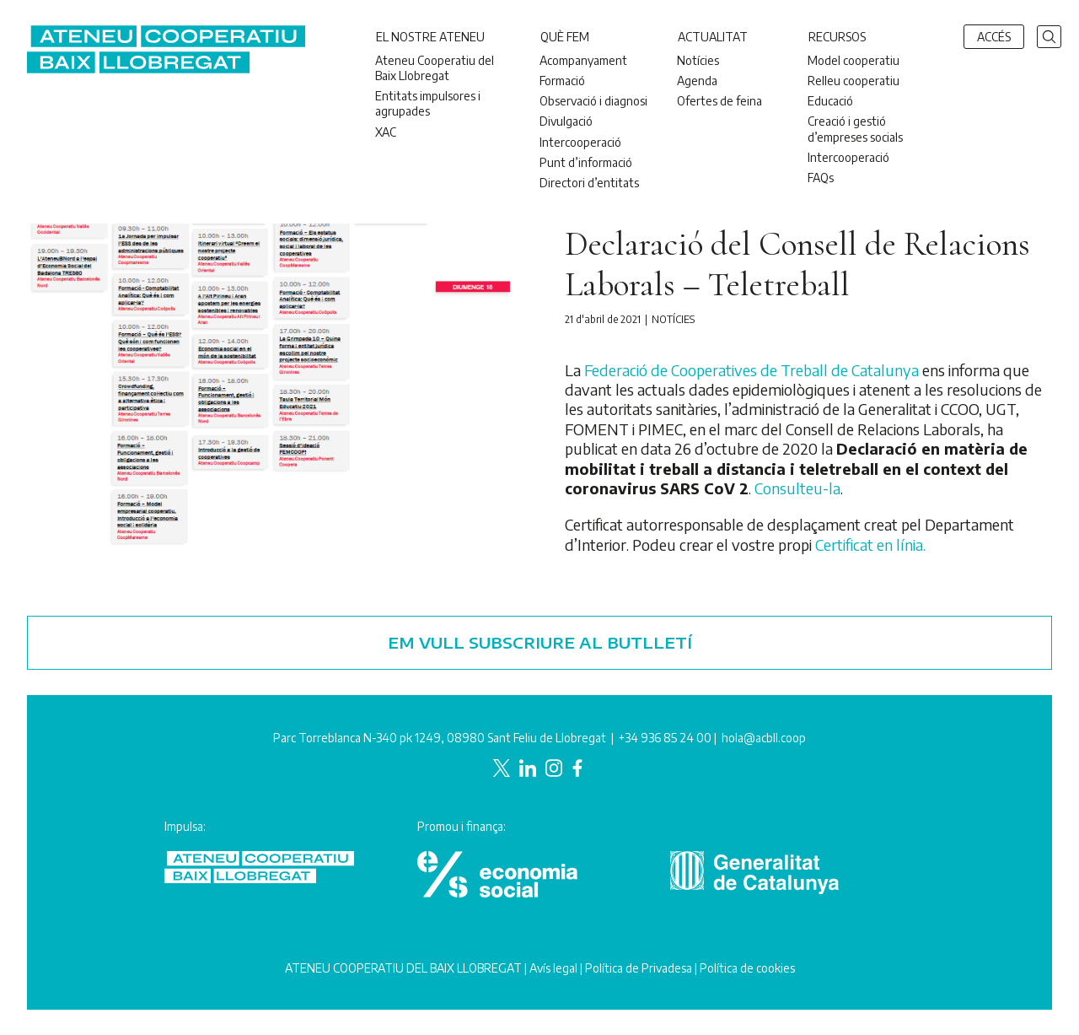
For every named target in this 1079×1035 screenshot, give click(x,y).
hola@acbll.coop (764, 737)
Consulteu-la (797, 488)
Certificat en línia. (870, 544)
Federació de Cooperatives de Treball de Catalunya (751, 370)
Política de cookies (747, 968)
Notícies (673, 319)
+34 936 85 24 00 (665, 737)
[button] (1049, 35)
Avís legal (553, 968)
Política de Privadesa (638, 968)
